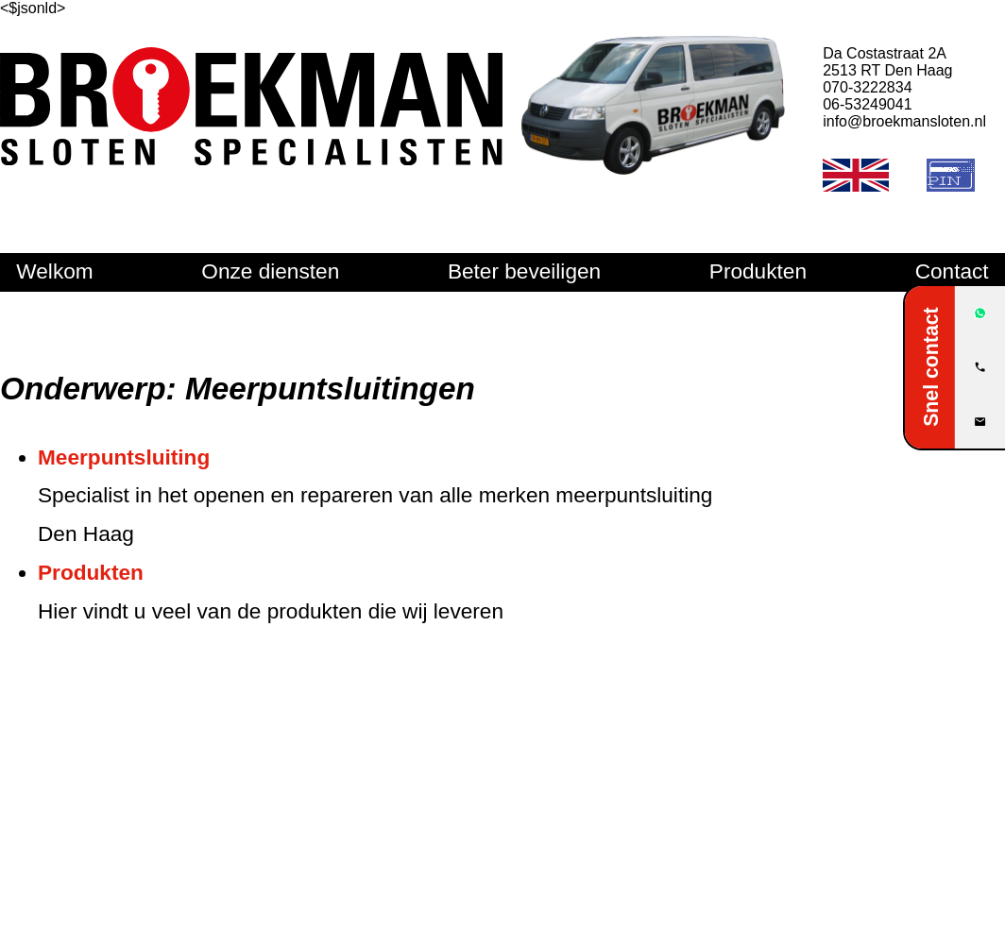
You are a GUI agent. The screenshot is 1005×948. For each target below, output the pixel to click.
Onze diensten (270, 271)
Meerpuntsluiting (124, 457)
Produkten (758, 271)
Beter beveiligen (524, 271)
